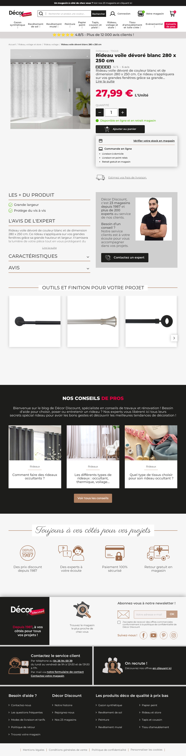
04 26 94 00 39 (62, 660)
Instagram (173, 635)
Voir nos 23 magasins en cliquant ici (93, 3)
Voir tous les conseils (93, 498)
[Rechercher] (72, 13)
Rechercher (98, 13)
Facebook (143, 635)
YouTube (153, 635)
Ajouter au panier (120, 129)
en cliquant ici (162, 668)
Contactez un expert (124, 257)
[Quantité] (111, 112)
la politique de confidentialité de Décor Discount (150, 625)
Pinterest (163, 635)
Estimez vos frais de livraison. (127, 177)
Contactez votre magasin (47, 675)
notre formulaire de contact (65, 672)
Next (174, 338)
